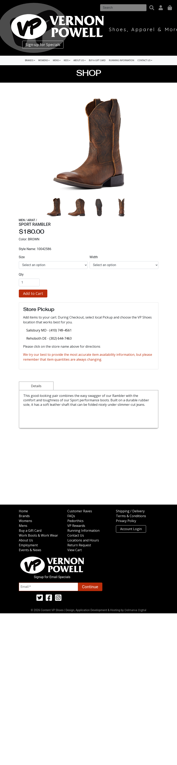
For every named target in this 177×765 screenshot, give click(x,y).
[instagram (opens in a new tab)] (58, 599)
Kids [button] (67, 60)
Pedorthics (75, 521)
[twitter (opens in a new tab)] (39, 599)
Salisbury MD (36, 330)
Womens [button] (44, 60)
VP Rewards (76, 525)
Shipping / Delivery (130, 511)
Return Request (79, 545)
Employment (28, 545)
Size (22, 257)
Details (36, 386)
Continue (90, 586)
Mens (23, 525)
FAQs (71, 516)
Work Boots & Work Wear (38, 535)
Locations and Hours (83, 540)
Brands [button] (30, 60)
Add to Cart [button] (33, 293)
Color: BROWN (29, 239)
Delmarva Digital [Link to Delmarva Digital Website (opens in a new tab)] (135, 610)
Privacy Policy (126, 521)
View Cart (74, 550)
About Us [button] (79, 60)
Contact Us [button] (144, 60)
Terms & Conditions (131, 516)
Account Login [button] (131, 529)
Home (23, 511)
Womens (25, 521)
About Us (26, 540)
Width (94, 257)
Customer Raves (79, 511)
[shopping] (170, 7)
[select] (53, 265)
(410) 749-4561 (60, 330)
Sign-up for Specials (42, 44)
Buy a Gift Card (97, 60)
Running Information (121, 60)
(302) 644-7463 (60, 338)
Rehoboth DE (36, 338)
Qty (21, 274)
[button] (151, 7)
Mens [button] (56, 60)
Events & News (30, 550)
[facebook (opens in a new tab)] (49, 599)
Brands (24, 516)
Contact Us (75, 535)
